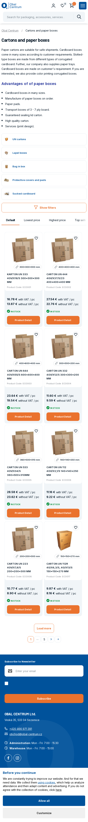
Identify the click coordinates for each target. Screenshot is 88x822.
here (59, 789)
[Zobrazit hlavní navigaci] (82, 5)
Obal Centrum (10, 30)
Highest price (57, 220)
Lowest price (32, 220)
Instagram (17, 758)
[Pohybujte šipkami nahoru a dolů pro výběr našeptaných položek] (44, 17)
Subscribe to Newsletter (20, 661)
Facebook (8, 758)
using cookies (46, 782)
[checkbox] (7, 683)
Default (10, 220)
